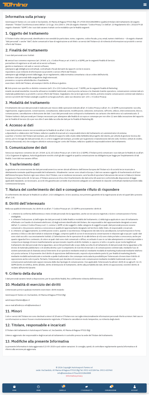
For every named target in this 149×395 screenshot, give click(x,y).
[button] (145, 4)
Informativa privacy (74, 376)
